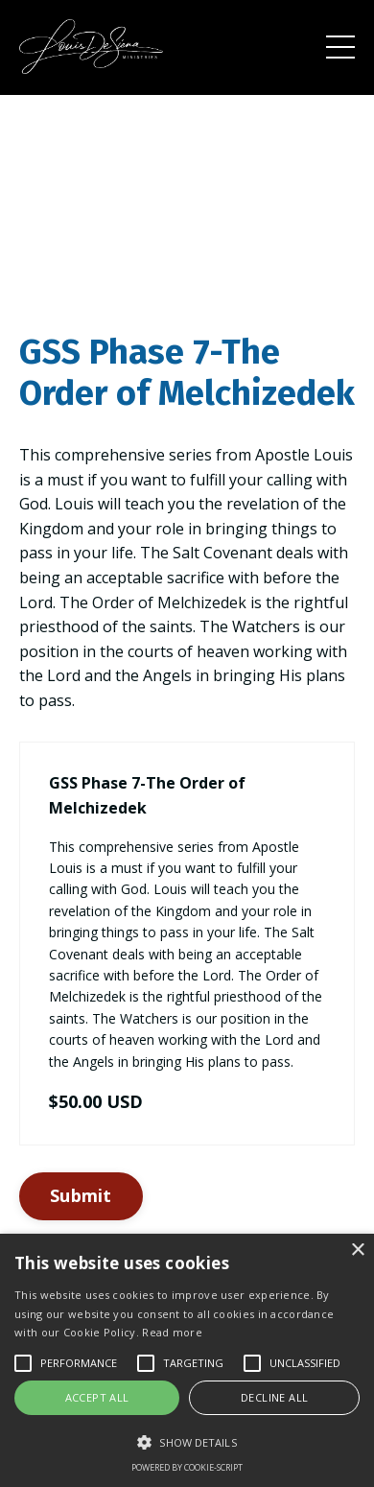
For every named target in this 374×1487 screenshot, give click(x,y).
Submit (81, 1195)
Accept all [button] (97, 1397)
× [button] (357, 1250)
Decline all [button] (274, 1397)
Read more (172, 1332)
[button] (187, 1442)
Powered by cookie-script (187, 1467)
